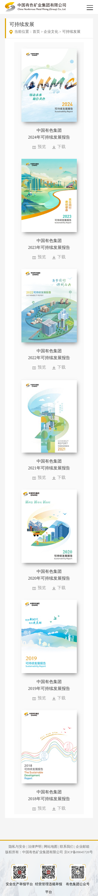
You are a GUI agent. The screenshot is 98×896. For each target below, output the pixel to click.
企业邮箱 (82, 846)
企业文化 (51, 32)
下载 (61, 146)
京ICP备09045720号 (78, 852)
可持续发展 (71, 32)
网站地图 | (51, 846)
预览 (42, 146)
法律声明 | (35, 846)
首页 (36, 32)
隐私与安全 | (18, 846)
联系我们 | (67, 846)
